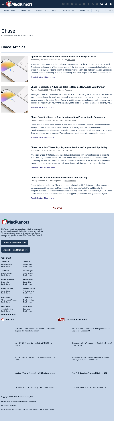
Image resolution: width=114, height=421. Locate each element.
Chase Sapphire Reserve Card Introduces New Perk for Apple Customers (70, 117)
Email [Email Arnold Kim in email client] (3, 265)
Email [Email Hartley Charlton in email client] (3, 292)
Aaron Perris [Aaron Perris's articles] (27, 306)
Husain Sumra (70, 181)
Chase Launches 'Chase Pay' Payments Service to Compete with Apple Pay (71, 147)
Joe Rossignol (67, 90)
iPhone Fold (25, 11)
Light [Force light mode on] (46, 409)
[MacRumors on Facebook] (72, 4)
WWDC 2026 (41, 11)
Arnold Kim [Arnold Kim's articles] (5, 261)
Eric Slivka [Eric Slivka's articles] (27, 261)
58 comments (49, 198)
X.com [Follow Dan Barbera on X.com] (8, 301)
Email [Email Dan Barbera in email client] (3, 301)
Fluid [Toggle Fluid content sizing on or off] (30, 409)
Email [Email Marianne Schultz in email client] (25, 292)
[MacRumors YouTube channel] (84, 4)
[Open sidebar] (111, 4)
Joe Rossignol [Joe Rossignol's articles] (28, 270)
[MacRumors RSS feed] (92, 4)
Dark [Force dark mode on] (51, 409)
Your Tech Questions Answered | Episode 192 (89, 373)
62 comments (49, 107)
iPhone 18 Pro (9, 11)
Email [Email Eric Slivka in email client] (25, 265)
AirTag (97, 11)
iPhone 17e (84, 11)
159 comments (49, 77)
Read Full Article (37, 77)
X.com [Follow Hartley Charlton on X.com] (8, 292)
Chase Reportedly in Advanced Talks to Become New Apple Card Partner (70, 87)
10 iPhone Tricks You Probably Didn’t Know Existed (34, 387)
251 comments (49, 168)
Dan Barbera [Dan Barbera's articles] (5, 297)
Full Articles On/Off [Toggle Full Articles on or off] (21, 409)
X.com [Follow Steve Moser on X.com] (8, 310)
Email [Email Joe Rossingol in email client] (25, 274)
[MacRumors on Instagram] (67, 4)
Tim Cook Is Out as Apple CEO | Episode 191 (89, 387)
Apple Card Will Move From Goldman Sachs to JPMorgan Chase (65, 56)
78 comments (49, 138)
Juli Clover (68, 150)
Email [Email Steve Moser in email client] (3, 310)
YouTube (10, 319)
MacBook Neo (68, 11)
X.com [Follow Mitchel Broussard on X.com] (8, 283)
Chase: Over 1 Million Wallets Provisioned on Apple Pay (61, 177)
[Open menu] (3, 4)
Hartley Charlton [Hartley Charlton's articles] (7, 288)
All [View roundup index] (111, 11)
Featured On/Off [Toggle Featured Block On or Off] (7, 409)
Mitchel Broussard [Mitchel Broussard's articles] (7, 279)
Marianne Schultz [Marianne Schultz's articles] (29, 288)
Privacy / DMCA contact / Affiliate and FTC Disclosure (18, 401)
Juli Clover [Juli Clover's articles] (5, 270)
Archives (57, 208)
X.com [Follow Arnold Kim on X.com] (8, 265)
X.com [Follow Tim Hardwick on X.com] (30, 283)
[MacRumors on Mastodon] (80, 4)
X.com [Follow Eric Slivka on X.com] (30, 265)
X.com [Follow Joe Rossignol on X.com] (30, 274)
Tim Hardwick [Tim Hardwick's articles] (28, 279)
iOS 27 (54, 11)
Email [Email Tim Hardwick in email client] (25, 283)
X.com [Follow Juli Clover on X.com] (8, 274)
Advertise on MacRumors (15, 249)
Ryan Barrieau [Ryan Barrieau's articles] (28, 297)
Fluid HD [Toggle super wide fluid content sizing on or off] (36, 409)
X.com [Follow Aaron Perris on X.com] (30, 310)
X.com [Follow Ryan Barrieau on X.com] (30, 301)
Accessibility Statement (8, 405)
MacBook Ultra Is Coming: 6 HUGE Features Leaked (35, 373)
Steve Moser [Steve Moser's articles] (5, 306)
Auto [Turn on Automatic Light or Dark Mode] (42, 409)
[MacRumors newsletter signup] (97, 4)
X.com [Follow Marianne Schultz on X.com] (30, 292)
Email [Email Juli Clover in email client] (3, 274)
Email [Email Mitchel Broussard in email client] (3, 283)
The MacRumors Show (76, 319)
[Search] (107, 4)
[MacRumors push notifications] (88, 4)
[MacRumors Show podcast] (63, 4)
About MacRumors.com (14, 242)
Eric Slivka (71, 60)
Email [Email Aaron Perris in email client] (25, 310)
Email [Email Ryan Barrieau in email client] (25, 301)
